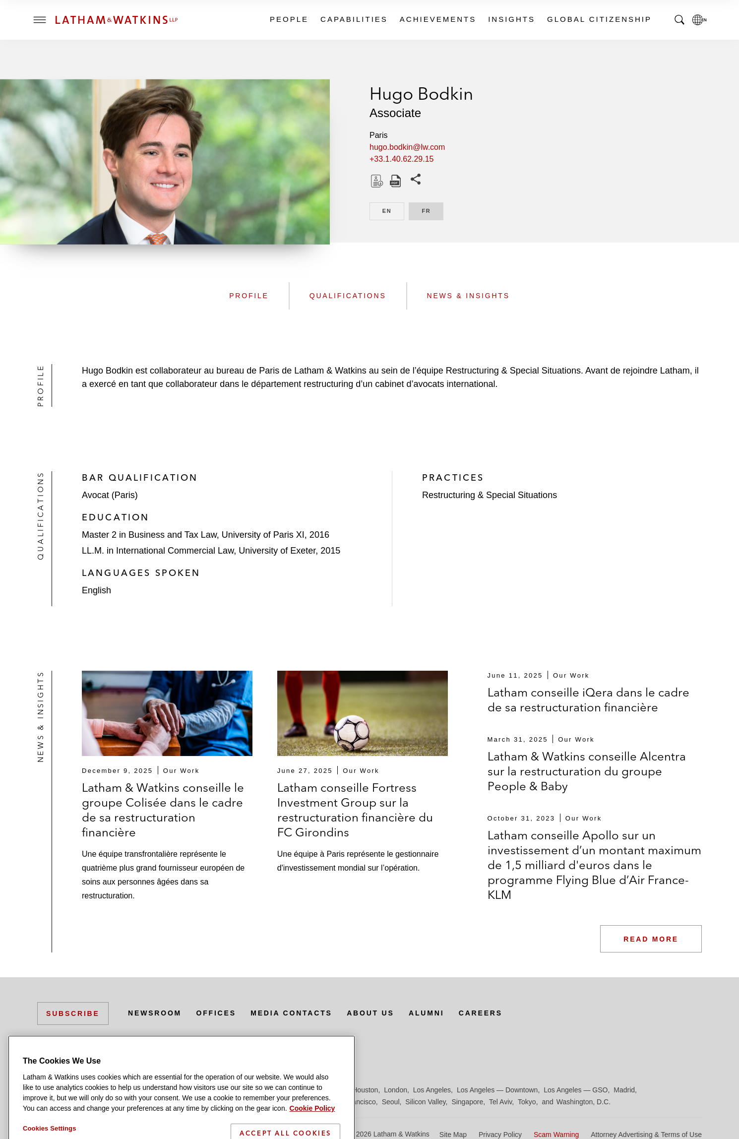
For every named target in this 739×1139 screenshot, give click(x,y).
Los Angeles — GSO (576, 1090)
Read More (650, 939)
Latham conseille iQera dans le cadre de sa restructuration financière (588, 699)
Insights (511, 19)
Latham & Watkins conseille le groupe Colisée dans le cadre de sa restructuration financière (163, 809)
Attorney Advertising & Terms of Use (646, 1135)
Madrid (624, 1090)
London (395, 1090)
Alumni (426, 1013)
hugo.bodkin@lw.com (407, 147)
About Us (370, 1013)
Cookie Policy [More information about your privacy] (312, 1135)
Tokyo (527, 1102)
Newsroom (155, 1013)
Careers (480, 1013)
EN (393, 210)
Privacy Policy (500, 1135)
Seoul (391, 1102)
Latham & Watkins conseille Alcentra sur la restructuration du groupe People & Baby (587, 771)
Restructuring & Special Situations (489, 495)
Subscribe (73, 1013)
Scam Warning (556, 1135)
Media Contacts (291, 1013)
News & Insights (468, 296)
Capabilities (353, 19)
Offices (216, 1013)
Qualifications (347, 296)
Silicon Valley (425, 1102)
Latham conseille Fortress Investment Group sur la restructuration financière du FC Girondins (355, 809)
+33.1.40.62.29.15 (401, 159)
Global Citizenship (599, 19)
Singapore (467, 1102)
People (289, 19)
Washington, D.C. (583, 1102)
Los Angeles (432, 1090)
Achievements (437, 19)
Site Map (453, 1135)
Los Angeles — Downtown (497, 1090)
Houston (365, 1090)
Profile (249, 296)
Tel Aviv (500, 1102)
